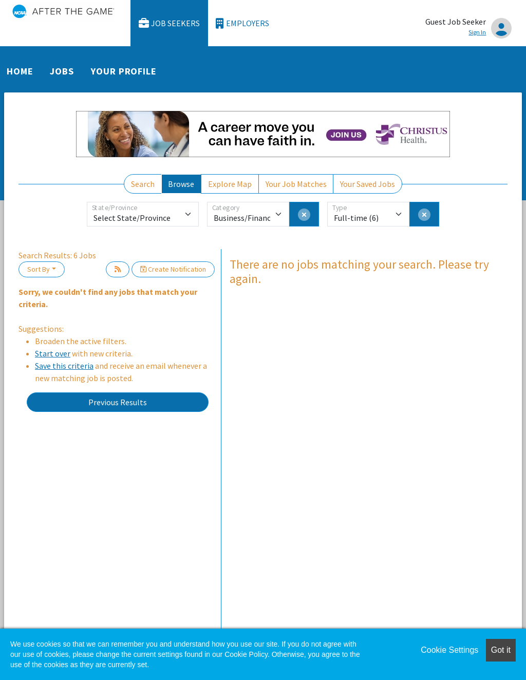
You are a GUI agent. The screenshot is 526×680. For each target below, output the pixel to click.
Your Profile (124, 71)
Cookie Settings (449, 650)
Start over (52, 353)
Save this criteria (64, 366)
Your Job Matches (296, 184)
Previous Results (117, 402)
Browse (181, 184)
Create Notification (173, 269)
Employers (242, 23)
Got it (501, 650)
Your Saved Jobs (367, 184)
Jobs (62, 71)
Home (20, 71)
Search (143, 184)
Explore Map (230, 184)
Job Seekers (169, 23)
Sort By (38, 269)
